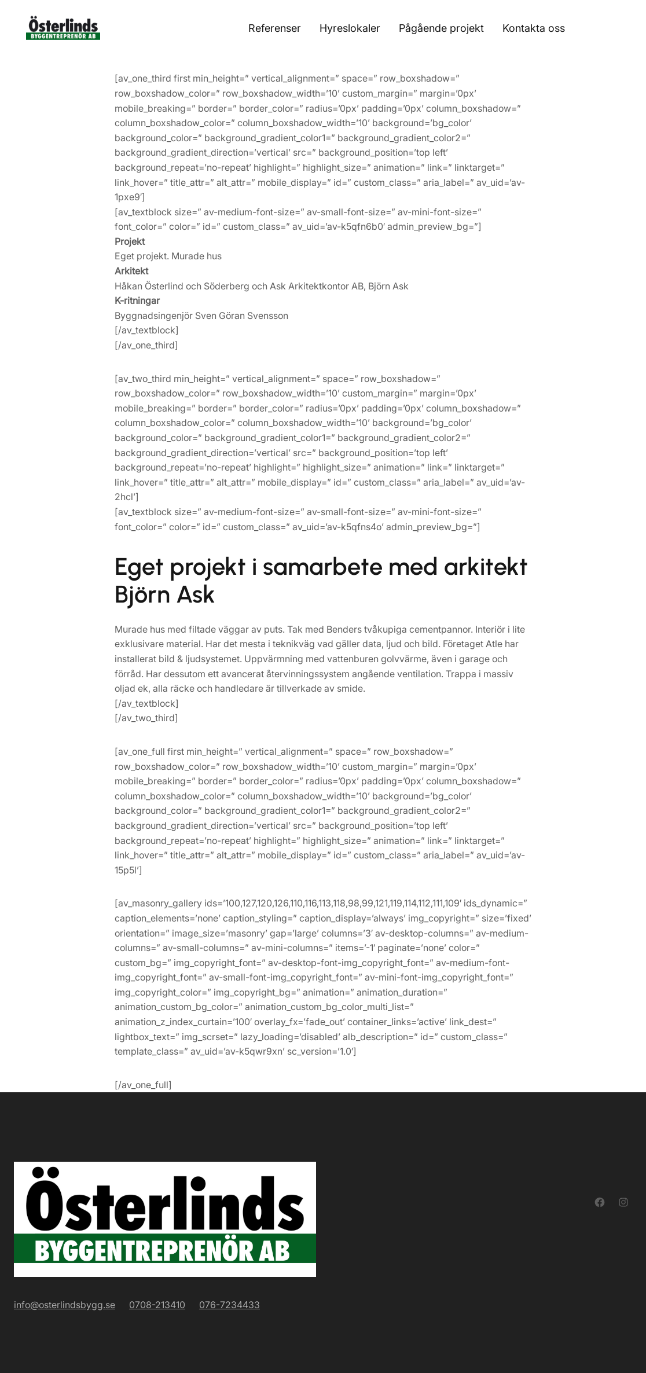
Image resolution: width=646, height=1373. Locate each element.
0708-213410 (157, 1304)
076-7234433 (229, 1304)
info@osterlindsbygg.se (64, 1304)
